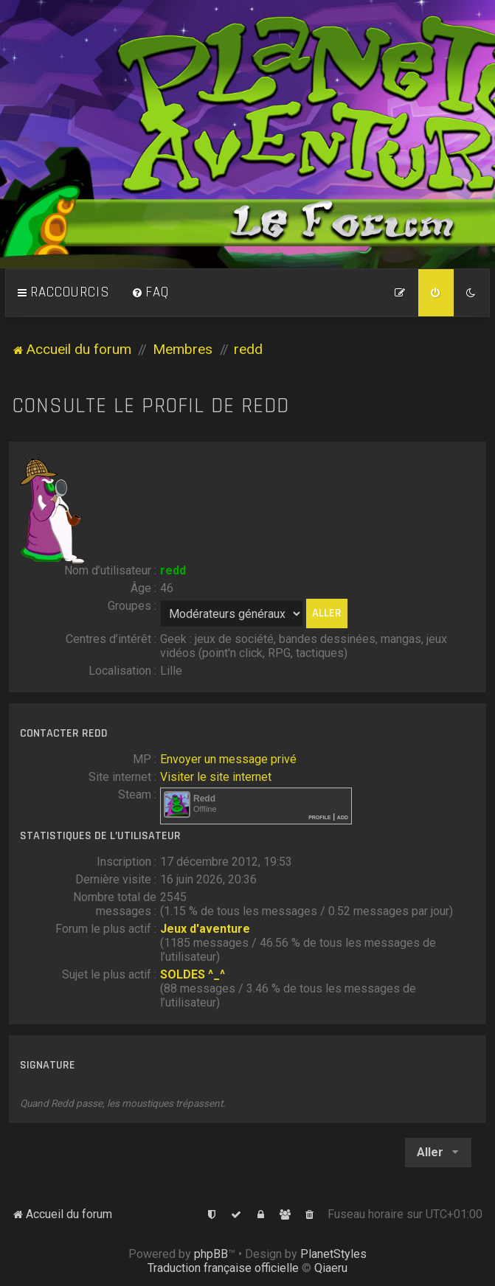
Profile (319, 817)
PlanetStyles (333, 1254)
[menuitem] (150, 292)
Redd (204, 798)
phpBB (211, 1254)
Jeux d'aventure (205, 929)
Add (342, 817)
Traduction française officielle (223, 1268)
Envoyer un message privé (228, 759)
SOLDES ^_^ (192, 974)
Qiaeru (330, 1268)
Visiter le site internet (215, 777)
